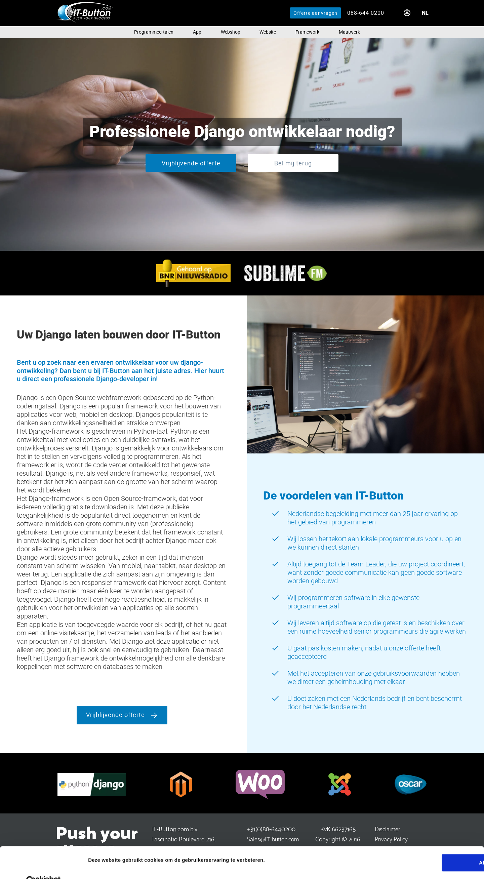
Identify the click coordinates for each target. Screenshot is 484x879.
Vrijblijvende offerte (191, 163)
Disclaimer (387, 828)
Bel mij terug (293, 163)
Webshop (230, 31)
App (197, 31)
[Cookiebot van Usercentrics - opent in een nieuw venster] (43, 866)
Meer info (99, 866)
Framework (307, 31)
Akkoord (428, 847)
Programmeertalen (153, 31)
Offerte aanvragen (315, 13)
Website (267, 31)
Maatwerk (349, 31)
